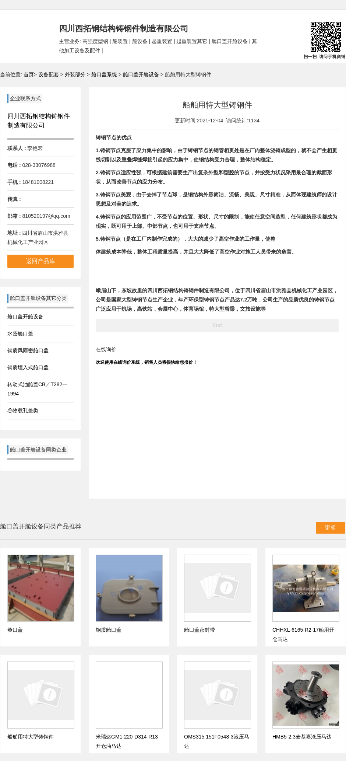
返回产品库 (40, 261)
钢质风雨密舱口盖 (28, 350)
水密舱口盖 (20, 333)
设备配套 (48, 74)
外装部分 (76, 74)
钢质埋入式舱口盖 (28, 367)
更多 (330, 527)
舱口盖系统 (105, 74)
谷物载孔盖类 (22, 410)
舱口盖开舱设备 (141, 74)
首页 (29, 74)
